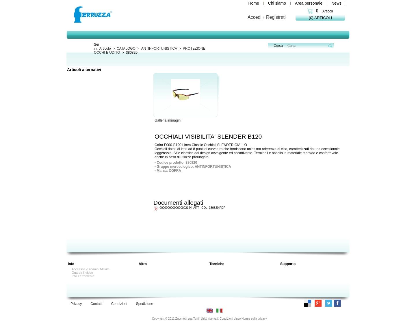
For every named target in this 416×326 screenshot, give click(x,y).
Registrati (276, 17)
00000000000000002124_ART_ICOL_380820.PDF (192, 207)
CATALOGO (126, 48)
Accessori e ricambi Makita (90, 269)
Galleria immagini (168, 120)
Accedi (254, 17)
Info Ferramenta (83, 276)
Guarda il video (82, 272)
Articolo (105, 48)
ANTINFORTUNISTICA (159, 48)
